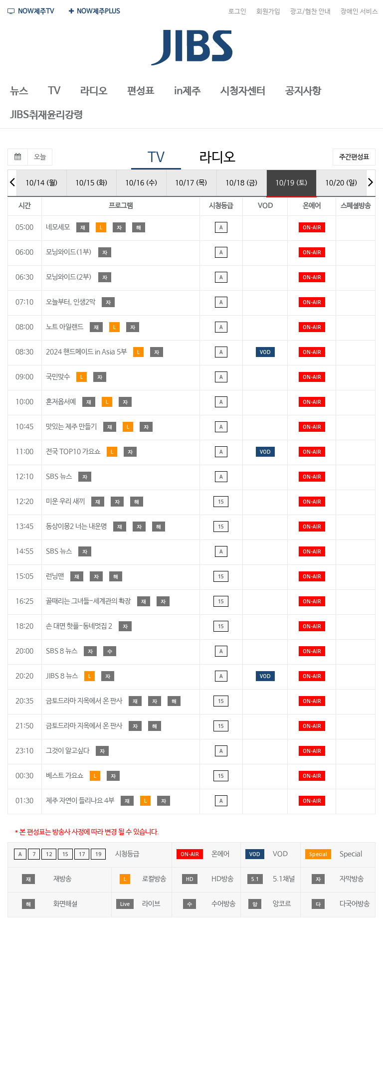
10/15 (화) (91, 183)
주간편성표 (354, 157)
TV (156, 158)
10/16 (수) (141, 183)
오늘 (40, 157)
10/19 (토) (291, 183)
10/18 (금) (241, 183)
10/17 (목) (191, 183)
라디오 (217, 158)
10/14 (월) (41, 183)
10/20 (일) (341, 183)
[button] (19, 91)
